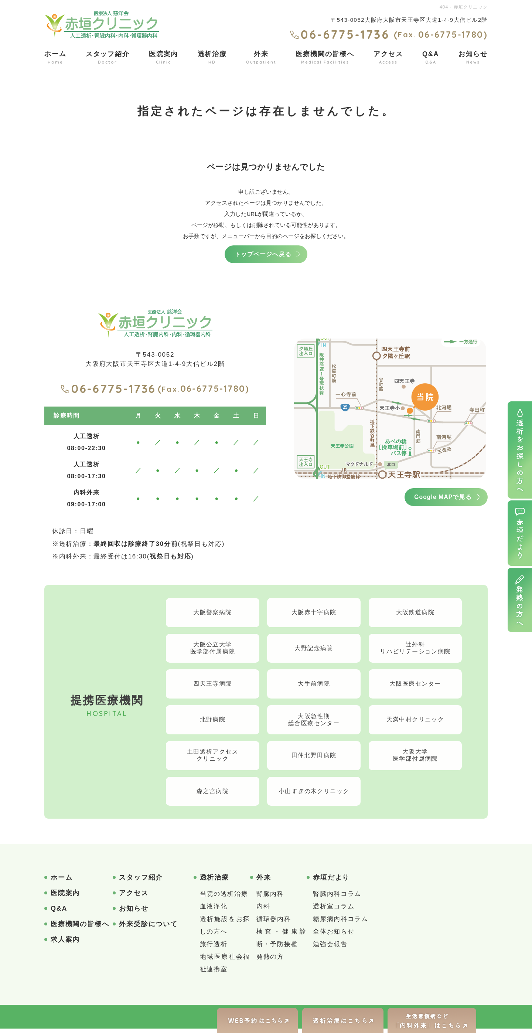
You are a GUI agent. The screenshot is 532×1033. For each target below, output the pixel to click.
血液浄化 (214, 910)
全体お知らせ (333, 935)
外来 (261, 57)
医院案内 (163, 57)
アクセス (388, 57)
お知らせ (473, 57)
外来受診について (148, 928)
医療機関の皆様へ (325, 57)
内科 (263, 910)
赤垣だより (331, 882)
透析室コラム (333, 910)
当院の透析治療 (224, 898)
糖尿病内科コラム (340, 923)
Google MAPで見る (439, 499)
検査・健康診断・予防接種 (281, 942)
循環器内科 (273, 923)
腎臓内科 (270, 898)
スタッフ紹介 (108, 57)
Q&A (430, 57)
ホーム (55, 57)
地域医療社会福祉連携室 (225, 967)
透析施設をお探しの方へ (225, 929)
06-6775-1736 (108, 390)
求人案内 (65, 944)
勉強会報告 (330, 948)
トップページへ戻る (263, 254)
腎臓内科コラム (337, 898)
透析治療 (212, 57)
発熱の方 (270, 961)
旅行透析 (214, 948)
